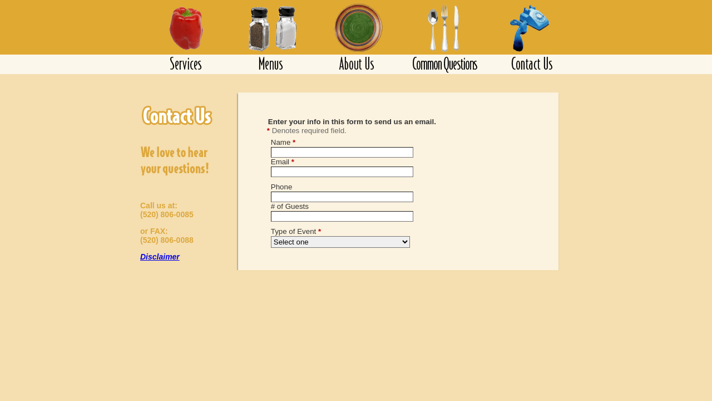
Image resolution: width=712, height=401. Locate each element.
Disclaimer (160, 256)
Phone (282, 187)
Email (282, 162)
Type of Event (296, 231)
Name (283, 142)
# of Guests (290, 206)
